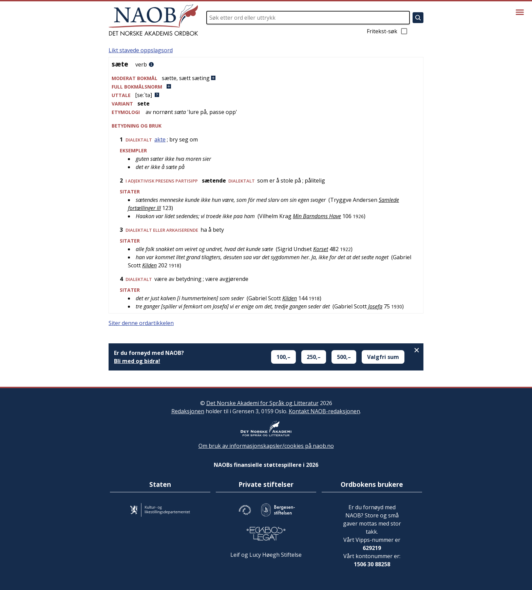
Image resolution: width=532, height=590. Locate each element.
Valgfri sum (383, 357)
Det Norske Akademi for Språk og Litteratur (262, 403)
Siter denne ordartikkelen (141, 323)
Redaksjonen (187, 411)
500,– (344, 357)
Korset (320, 249)
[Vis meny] (519, 12)
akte (160, 139)
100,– (283, 357)
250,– (314, 357)
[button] (266, 78)
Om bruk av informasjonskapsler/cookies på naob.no (266, 446)
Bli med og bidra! (137, 361)
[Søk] (418, 17)
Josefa (375, 306)
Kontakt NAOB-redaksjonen (324, 411)
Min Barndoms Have (317, 216)
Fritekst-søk (387, 31)
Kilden (149, 265)
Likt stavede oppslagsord (141, 50)
